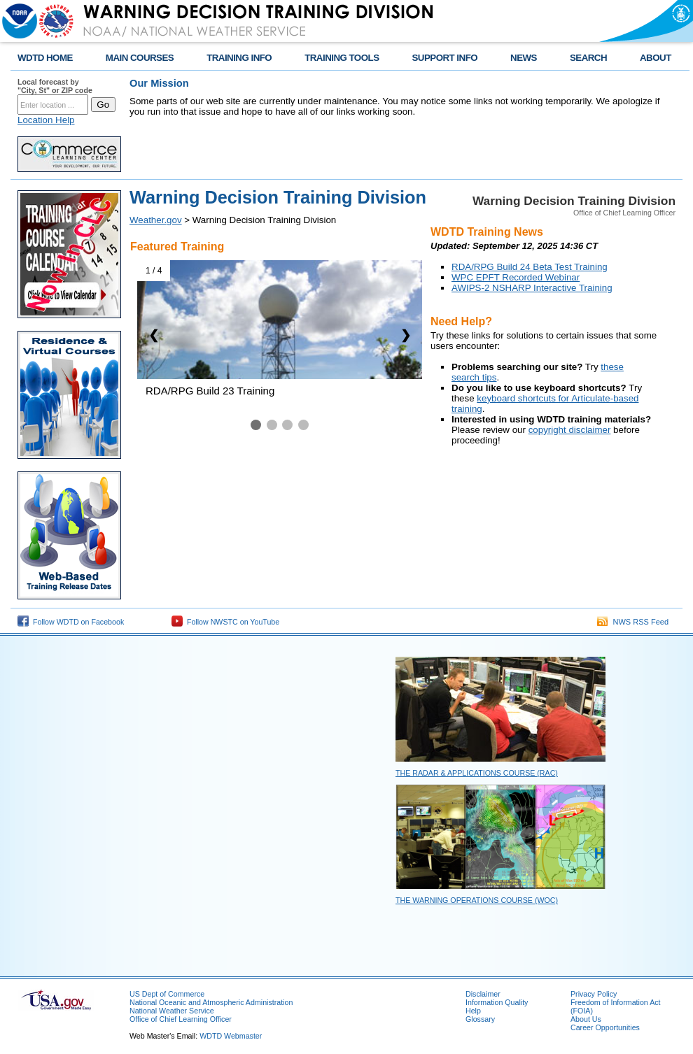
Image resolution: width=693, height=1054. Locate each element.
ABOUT (655, 57)
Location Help (46, 120)
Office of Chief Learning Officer (181, 1019)
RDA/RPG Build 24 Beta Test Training (529, 267)
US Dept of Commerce (167, 994)
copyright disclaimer (569, 430)
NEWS (523, 57)
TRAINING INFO (239, 57)
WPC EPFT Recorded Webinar (515, 277)
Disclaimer (482, 994)
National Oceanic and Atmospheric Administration (211, 1002)
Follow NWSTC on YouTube (225, 622)
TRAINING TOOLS (341, 57)
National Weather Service (172, 1010)
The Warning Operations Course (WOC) (477, 900)
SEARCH (588, 57)
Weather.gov (156, 220)
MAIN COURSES (140, 57)
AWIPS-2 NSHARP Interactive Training (531, 288)
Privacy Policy (593, 994)
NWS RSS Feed (632, 622)
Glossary (480, 1019)
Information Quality (496, 1002)
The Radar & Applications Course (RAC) (477, 773)
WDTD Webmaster (231, 1036)
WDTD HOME (45, 57)
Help (473, 1010)
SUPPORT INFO (445, 57)
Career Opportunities (605, 1027)
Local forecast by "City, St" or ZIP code (55, 86)
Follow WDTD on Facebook (71, 622)
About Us (585, 1019)
